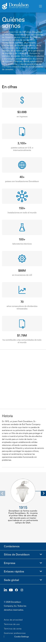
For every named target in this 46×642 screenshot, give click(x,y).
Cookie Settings (21, 637)
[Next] (43, 493)
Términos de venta (12, 628)
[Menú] (40, 6)
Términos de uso (12, 624)
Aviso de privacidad (13, 619)
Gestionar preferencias (15, 633)
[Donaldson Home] (19, 6)
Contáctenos (12, 546)
